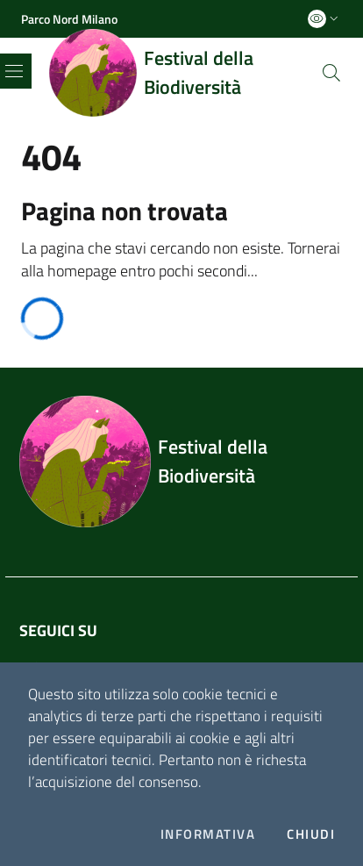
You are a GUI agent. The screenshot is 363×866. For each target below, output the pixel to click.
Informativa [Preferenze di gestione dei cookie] (207, 834)
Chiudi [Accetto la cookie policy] (311, 834)
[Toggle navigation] (14, 71)
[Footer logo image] (181, 461)
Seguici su (58, 630)
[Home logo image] (185, 73)
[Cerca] (331, 72)
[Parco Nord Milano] (69, 19)
